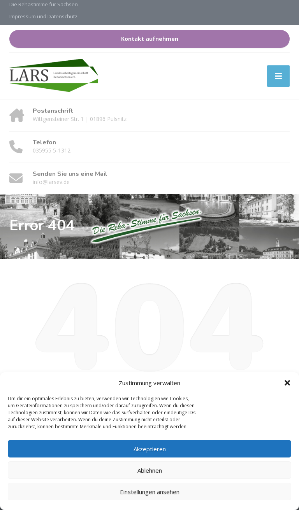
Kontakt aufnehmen (149, 38)
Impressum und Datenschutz (43, 16)
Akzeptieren (150, 449)
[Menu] (278, 76)
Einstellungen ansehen (149, 492)
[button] (287, 383)
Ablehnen (149, 470)
